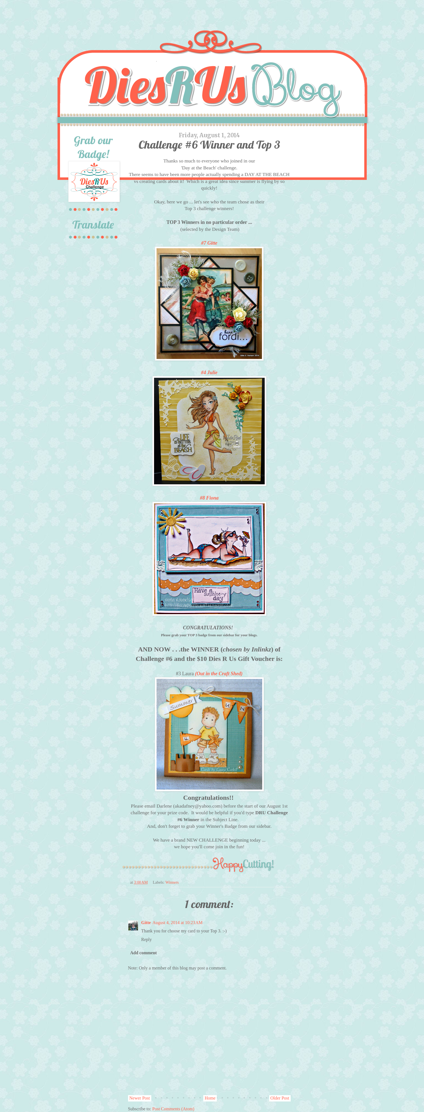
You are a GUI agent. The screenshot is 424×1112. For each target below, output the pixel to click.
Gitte (146, 922)
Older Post (279, 1098)
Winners (172, 882)
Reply (146, 939)
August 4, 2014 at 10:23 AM (177, 922)
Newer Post (139, 1098)
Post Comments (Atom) (173, 1108)
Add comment (143, 952)
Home (210, 1098)
